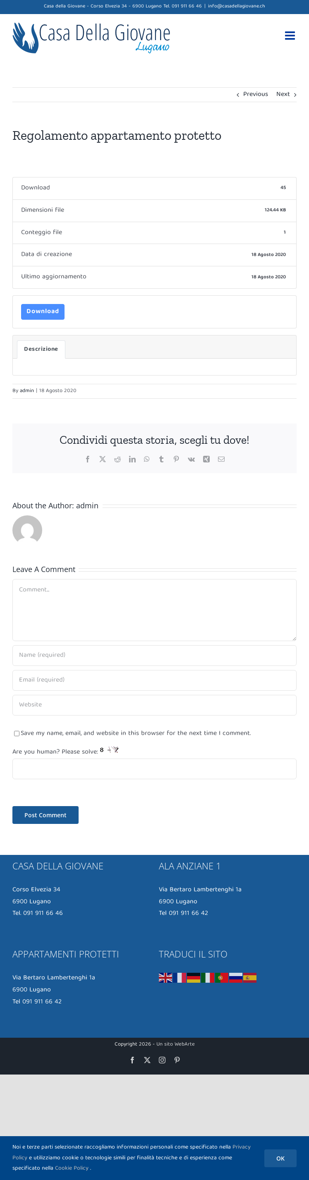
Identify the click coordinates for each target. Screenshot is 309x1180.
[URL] (154, 705)
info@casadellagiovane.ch (236, 6)
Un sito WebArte (175, 1044)
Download (42, 312)
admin (27, 391)
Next (283, 95)
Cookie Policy (72, 1168)
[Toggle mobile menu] (291, 35)
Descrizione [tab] (41, 349)
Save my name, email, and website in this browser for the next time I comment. (136, 734)
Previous (255, 95)
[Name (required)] (154, 655)
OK (280, 1158)
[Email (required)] (154, 680)
